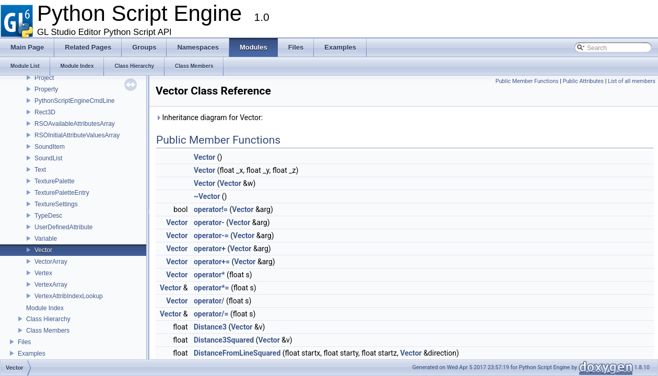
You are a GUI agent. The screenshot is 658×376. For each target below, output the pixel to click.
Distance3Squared (224, 340)
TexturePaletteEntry (61, 192)
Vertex (43, 273)
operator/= (211, 314)
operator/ (209, 301)
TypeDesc (48, 215)
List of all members (631, 81)
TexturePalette (54, 181)
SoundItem (49, 146)
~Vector (207, 196)
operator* (209, 275)
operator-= (211, 235)
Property (46, 89)
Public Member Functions (527, 81)
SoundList (48, 158)
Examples (31, 353)
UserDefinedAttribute (63, 227)
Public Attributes (583, 81)
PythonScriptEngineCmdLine (74, 100)
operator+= (212, 261)
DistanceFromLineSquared (237, 353)
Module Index (45, 308)
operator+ (210, 248)
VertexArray (50, 284)
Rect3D (44, 112)
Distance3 (210, 327)
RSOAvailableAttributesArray (74, 123)
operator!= (211, 209)
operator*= (211, 288)
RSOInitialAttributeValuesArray (77, 135)
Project (44, 77)
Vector (43, 250)
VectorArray (50, 261)
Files (24, 342)
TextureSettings (56, 204)
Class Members (47, 330)
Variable (45, 238)
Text (40, 169)
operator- (209, 222)
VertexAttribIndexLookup (68, 296)
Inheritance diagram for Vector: (209, 117)
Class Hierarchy (48, 319)
